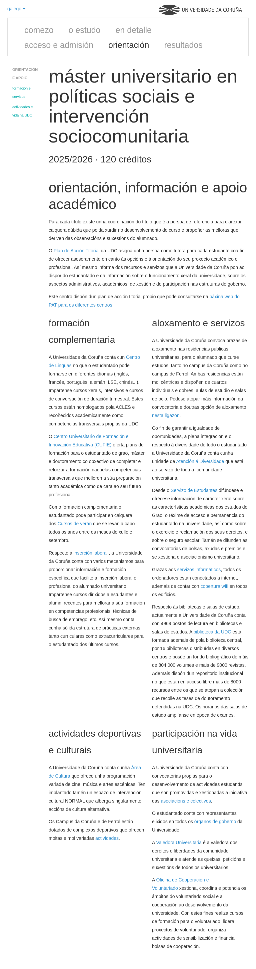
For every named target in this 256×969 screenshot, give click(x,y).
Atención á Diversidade (200, 461)
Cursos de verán (74, 523)
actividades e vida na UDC (22, 111)
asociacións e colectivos (186, 801)
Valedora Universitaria (179, 842)
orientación (128, 45)
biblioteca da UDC (213, 631)
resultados (183, 45)
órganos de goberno (215, 821)
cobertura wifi (214, 586)
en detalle (133, 30)
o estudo (85, 30)
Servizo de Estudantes (194, 490)
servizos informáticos (199, 569)
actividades (107, 838)
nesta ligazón (166, 415)
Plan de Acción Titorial (77, 250)
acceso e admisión (58, 45)
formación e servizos (21, 92)
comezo (39, 30)
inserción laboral (91, 553)
